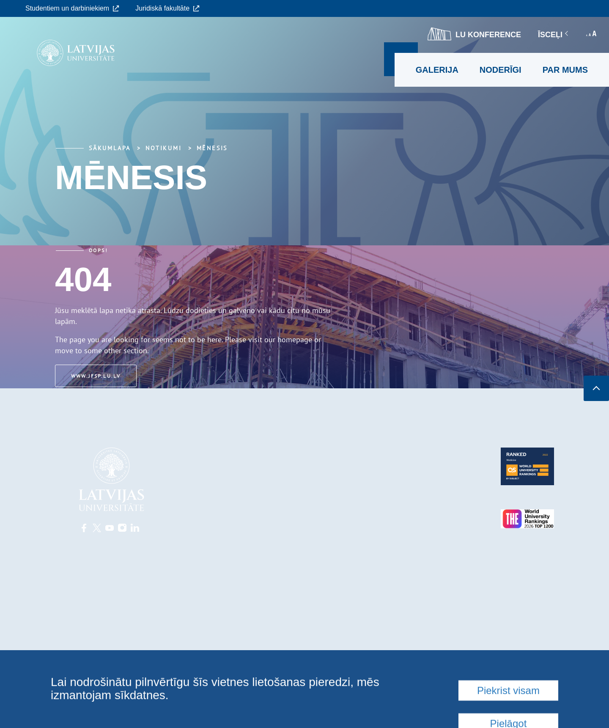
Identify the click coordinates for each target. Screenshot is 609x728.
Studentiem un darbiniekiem (72, 8)
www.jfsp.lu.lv (97, 376)
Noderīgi (500, 69)
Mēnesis (212, 148)
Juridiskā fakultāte (167, 8)
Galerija (437, 69)
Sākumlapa (110, 148)
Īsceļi (553, 34)
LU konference (474, 34)
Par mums (565, 69)
